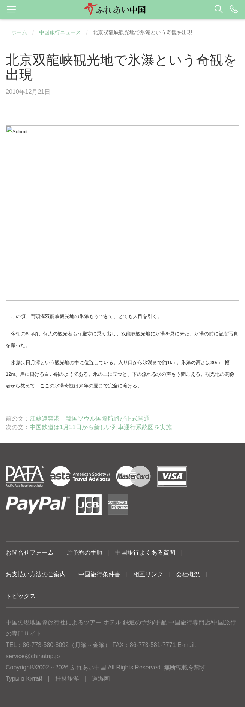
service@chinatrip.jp (33, 656)
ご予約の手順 (84, 552)
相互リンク (148, 574)
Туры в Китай (24, 678)
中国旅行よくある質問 (145, 552)
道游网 (101, 678)
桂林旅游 (67, 678)
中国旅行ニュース (60, 32)
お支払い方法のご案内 (36, 574)
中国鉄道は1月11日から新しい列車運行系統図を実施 (101, 427)
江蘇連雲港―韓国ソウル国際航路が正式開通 (90, 418)
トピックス (21, 596)
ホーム (19, 32)
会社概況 (188, 574)
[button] (122, 9)
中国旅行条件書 (99, 574)
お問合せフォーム (30, 552)
